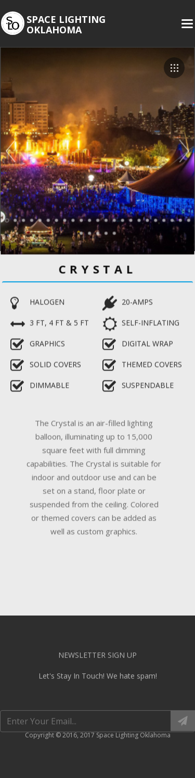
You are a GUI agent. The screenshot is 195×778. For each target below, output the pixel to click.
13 (105, 219)
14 (114, 219)
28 (114, 232)
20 (163, 219)
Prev (12, 151)
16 (130, 219)
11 (89, 219)
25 (89, 232)
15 (122, 219)
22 (179, 219)
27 (105, 232)
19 (154, 219)
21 (171, 219)
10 (81, 219)
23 (187, 219)
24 (81, 232)
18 (147, 219)
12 (98, 219)
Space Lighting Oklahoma (66, 24)
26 (98, 232)
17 (138, 219)
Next (183, 151)
